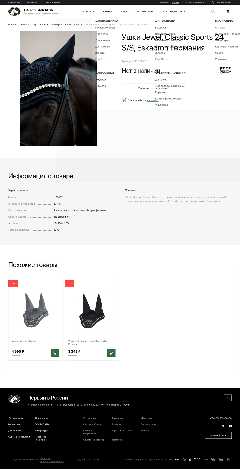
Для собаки (14, 430)
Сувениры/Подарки (19, 436)
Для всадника (16, 418)
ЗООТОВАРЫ (42, 424)
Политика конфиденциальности (52, 459)
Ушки (79, 24)
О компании (14, 2)
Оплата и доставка (174, 11)
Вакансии (32, 2)
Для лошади (41, 24)
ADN (96, 459)
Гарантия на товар (122, 430)
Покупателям (145, 11)
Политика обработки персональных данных (148, 459)
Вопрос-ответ (148, 424)
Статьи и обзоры (92, 424)
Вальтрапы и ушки (62, 24)
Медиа (125, 11)
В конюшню (14, 424)
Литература (41, 430)
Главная (12, 24)
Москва (175, 2)
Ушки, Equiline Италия (24, 340)
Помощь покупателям (90, 432)
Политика (117, 439)
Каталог (88, 11)
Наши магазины (52, 2)
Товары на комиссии (40, 438)
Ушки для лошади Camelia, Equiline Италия (88, 342)
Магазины (146, 418)
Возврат (145, 430)
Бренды (107, 11)
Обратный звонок (222, 2)
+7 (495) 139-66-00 (195, 2)
